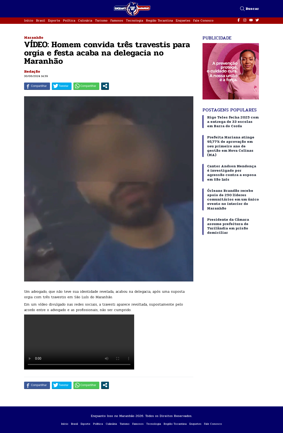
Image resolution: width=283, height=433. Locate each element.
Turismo (101, 20)
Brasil (40, 20)
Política (69, 20)
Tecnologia (134, 20)
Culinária (85, 20)
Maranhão (33, 37)
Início (28, 20)
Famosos (116, 20)
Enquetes (183, 20)
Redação (32, 71)
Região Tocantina (159, 20)
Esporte (54, 20)
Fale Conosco (203, 20)
